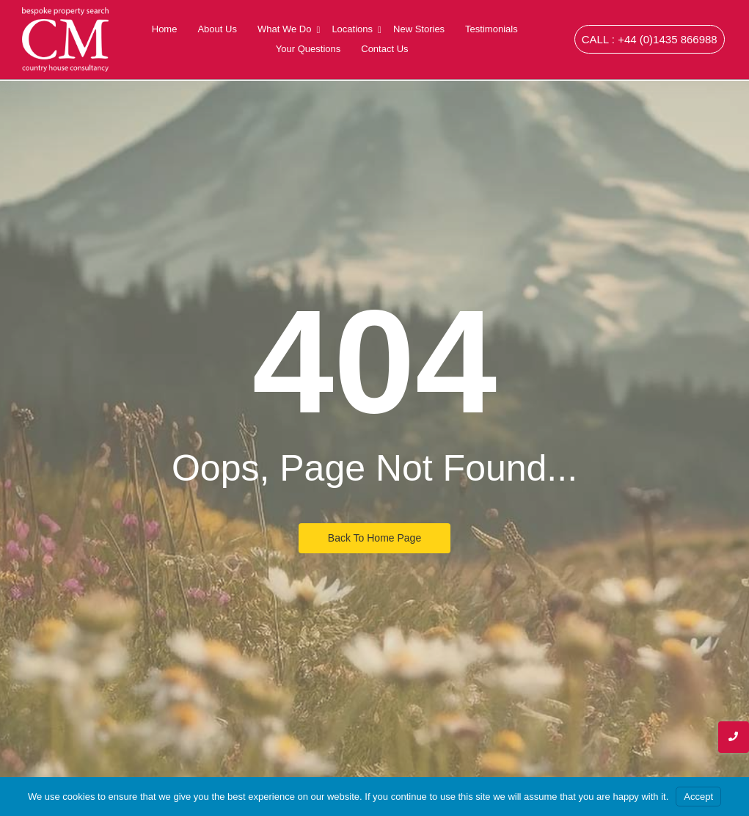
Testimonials (491, 28)
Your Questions (308, 48)
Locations (354, 28)
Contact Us (384, 48)
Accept (698, 796)
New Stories (419, 28)
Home (165, 28)
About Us (216, 28)
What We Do (285, 28)
